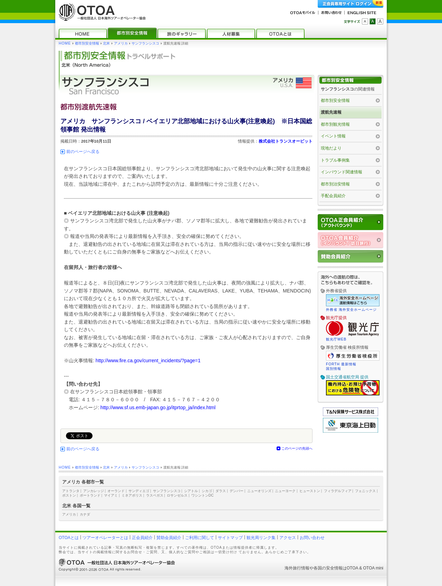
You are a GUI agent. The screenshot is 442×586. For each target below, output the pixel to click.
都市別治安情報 (335, 184)
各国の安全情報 (328, 568)
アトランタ (70, 491)
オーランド (116, 491)
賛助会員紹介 (168, 537)
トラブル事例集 (335, 160)
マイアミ (111, 495)
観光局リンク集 (261, 537)
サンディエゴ (138, 491)
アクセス (287, 537)
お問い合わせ (312, 537)
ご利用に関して (199, 537)
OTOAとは (69, 537)
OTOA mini (373, 568)
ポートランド (90, 495)
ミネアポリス (132, 495)
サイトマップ (230, 537)
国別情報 (333, 369)
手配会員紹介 (333, 195)
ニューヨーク (285, 491)
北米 (106, 43)
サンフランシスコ (145, 43)
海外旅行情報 (297, 568)
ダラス (220, 491)
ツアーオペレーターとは (105, 537)
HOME (65, 43)
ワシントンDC (202, 495)
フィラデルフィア (338, 491)
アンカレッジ (93, 491)
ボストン (69, 495)
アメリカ (121, 43)
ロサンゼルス (177, 495)
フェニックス (365, 491)
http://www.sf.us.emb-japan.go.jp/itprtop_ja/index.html (157, 407)
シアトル (191, 491)
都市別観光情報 (335, 124)
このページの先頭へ (297, 448)
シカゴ (207, 491)
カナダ (85, 514)
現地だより (331, 148)
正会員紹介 (142, 537)
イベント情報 (333, 136)
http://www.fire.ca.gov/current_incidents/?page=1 (148, 360)
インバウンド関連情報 (341, 172)
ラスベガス (154, 495)
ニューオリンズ (259, 491)
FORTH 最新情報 (341, 364)
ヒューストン (309, 491)
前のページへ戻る (82, 152)
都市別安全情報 (87, 43)
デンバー (236, 491)
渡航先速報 (331, 112)
